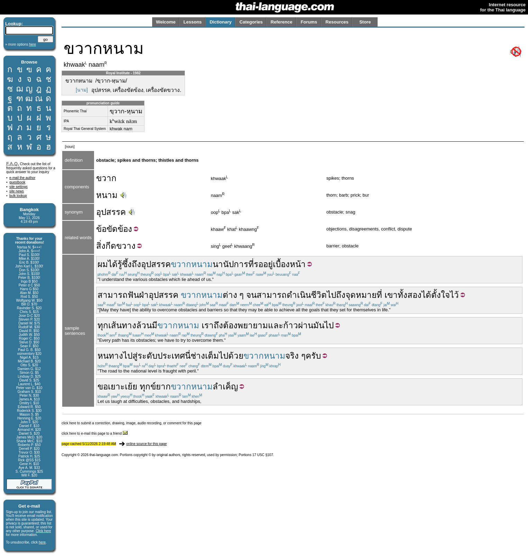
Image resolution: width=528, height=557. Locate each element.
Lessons (193, 22)
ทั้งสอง (410, 295)
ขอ (103, 386)
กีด (110, 246)
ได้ (113, 264)
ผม (103, 264)
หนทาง (110, 355)
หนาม (107, 195)
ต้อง (230, 325)
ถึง (340, 295)
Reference (282, 22)
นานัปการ (230, 264)
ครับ (313, 355)
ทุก (103, 325)
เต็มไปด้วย (224, 355)
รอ (258, 264)
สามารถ (113, 295)
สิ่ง (100, 246)
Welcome (166, 22)
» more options (20, 44)
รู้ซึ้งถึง (129, 264)
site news (16, 191)
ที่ (251, 264)
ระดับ (147, 355)
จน (251, 295)
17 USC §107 (262, 455)
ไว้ (454, 295)
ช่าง (198, 355)
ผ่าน (305, 325)
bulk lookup (18, 196)
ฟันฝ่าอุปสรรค (153, 295)
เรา (208, 325)
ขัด (112, 229)
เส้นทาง (122, 325)
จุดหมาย (361, 295)
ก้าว (290, 325)
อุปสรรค (111, 212)
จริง (292, 355)
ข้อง (125, 229)
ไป (331, 295)
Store (365, 22)
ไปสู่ (130, 355)
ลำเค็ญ (225, 386)
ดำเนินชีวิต (307, 295)
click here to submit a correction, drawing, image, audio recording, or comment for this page (132, 423)
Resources (336, 22)
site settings (18, 187)
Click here (43, 531)
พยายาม (253, 325)
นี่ (188, 355)
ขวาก (106, 178)
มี (154, 325)
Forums (309, 22)
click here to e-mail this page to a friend (95, 433)
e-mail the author (22, 178)
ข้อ (101, 229)
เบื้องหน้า (289, 264)
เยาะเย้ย (122, 386)
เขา (391, 295)
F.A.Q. (12, 163)
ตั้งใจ (440, 295)
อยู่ (268, 264)
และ (275, 325)
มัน (318, 325)
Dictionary (221, 22)
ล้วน (144, 325)
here (42, 542)
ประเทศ (171, 355)
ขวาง (126, 246)
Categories (251, 22)
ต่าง (230, 295)
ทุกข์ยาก (155, 386)
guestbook (17, 182)
